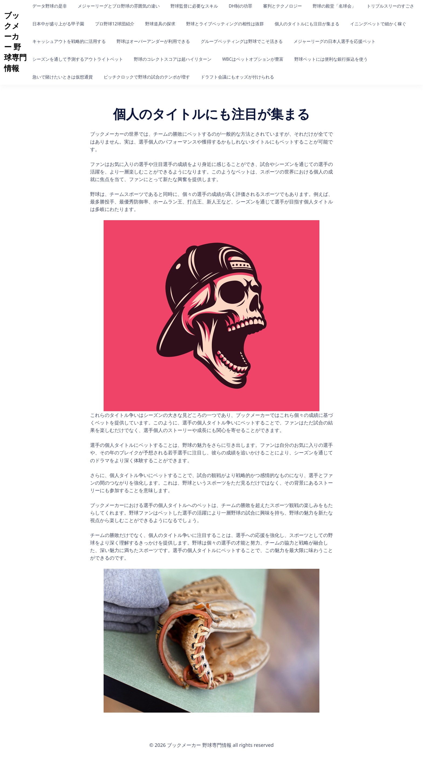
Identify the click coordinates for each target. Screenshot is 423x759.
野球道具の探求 (160, 24)
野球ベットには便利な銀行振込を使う (331, 59)
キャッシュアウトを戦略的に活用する (69, 41)
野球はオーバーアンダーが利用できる (153, 41)
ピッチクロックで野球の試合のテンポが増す (147, 77)
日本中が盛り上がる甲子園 (58, 24)
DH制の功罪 (240, 6)
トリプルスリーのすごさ (390, 6)
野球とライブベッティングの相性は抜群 (225, 24)
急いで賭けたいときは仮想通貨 (62, 77)
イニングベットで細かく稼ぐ (378, 24)
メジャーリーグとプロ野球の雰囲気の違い (119, 6)
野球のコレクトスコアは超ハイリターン (173, 59)
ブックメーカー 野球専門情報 (15, 41)
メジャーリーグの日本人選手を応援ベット (335, 41)
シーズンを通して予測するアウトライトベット (77, 59)
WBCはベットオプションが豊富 (253, 59)
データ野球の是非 (49, 6)
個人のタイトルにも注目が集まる (307, 24)
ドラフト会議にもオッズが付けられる (237, 77)
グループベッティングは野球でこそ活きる (242, 41)
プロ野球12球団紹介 (114, 24)
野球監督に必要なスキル (194, 6)
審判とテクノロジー (282, 6)
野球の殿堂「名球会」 (334, 6)
